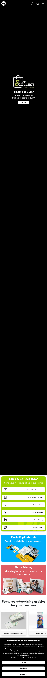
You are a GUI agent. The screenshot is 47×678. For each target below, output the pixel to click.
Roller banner (41, 633)
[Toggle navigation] (43, 3)
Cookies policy (31, 657)
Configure (23, 668)
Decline (23, 662)
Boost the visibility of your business (23, 541)
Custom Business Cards (13, 633)
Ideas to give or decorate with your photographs (23, 573)
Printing (23, 102)
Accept (23, 674)
